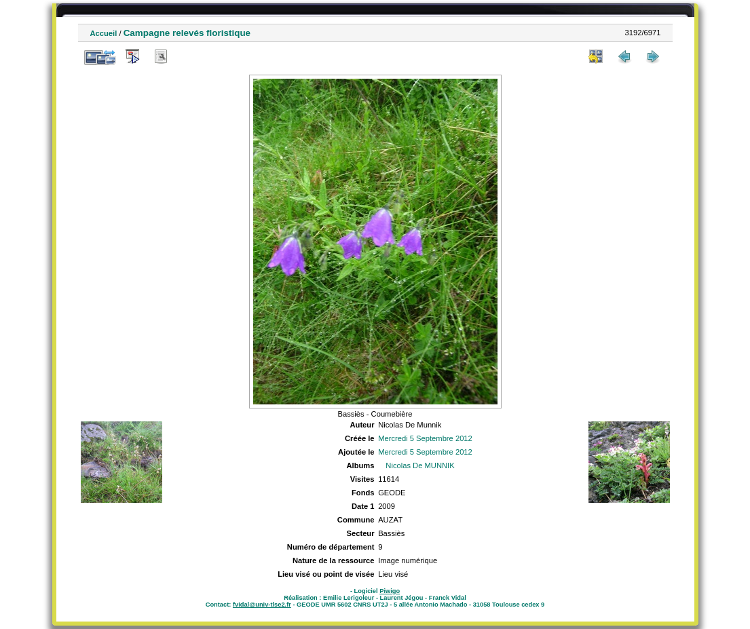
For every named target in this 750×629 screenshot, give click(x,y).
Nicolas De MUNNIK (420, 465)
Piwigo (389, 591)
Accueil (103, 33)
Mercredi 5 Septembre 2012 (425, 438)
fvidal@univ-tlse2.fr (262, 604)
